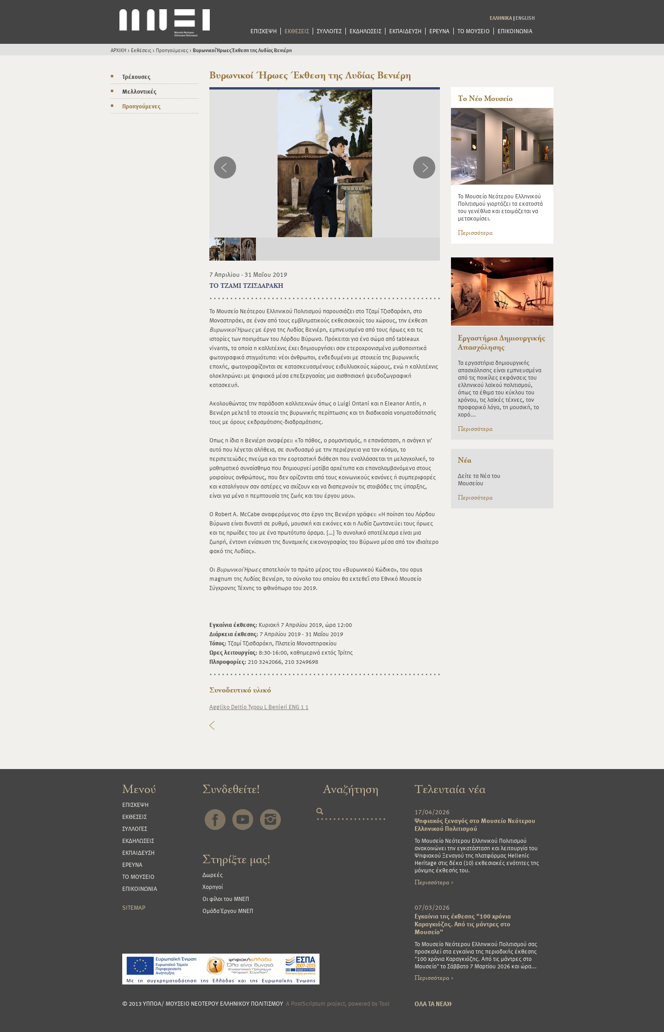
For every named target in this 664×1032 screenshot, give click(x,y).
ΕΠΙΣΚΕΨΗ (263, 31)
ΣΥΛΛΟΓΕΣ (329, 31)
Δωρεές (212, 874)
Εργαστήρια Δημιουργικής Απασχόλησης (501, 343)
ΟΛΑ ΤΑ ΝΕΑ (433, 1003)
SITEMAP (133, 907)
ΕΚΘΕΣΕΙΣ (297, 31)
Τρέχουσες (136, 76)
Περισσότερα (475, 233)
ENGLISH (525, 18)
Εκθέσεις (141, 50)
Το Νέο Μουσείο (485, 98)
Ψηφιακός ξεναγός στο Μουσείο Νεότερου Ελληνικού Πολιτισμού (475, 824)
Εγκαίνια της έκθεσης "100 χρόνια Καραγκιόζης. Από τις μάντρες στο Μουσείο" (463, 924)
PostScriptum (308, 1003)
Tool (384, 1003)
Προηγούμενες (172, 50)
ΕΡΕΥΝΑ (439, 31)
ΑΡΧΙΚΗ (118, 50)
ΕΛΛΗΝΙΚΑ (501, 18)
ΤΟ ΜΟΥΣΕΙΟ (473, 31)
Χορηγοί (212, 886)
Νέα (464, 460)
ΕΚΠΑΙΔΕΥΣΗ (405, 31)
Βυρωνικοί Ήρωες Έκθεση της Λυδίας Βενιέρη (242, 50)
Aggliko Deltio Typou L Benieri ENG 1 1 (258, 706)
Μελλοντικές (139, 91)
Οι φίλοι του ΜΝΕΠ (225, 898)
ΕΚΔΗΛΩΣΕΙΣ (365, 31)
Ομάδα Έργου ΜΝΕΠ (227, 910)
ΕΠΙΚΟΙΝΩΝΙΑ (515, 31)
